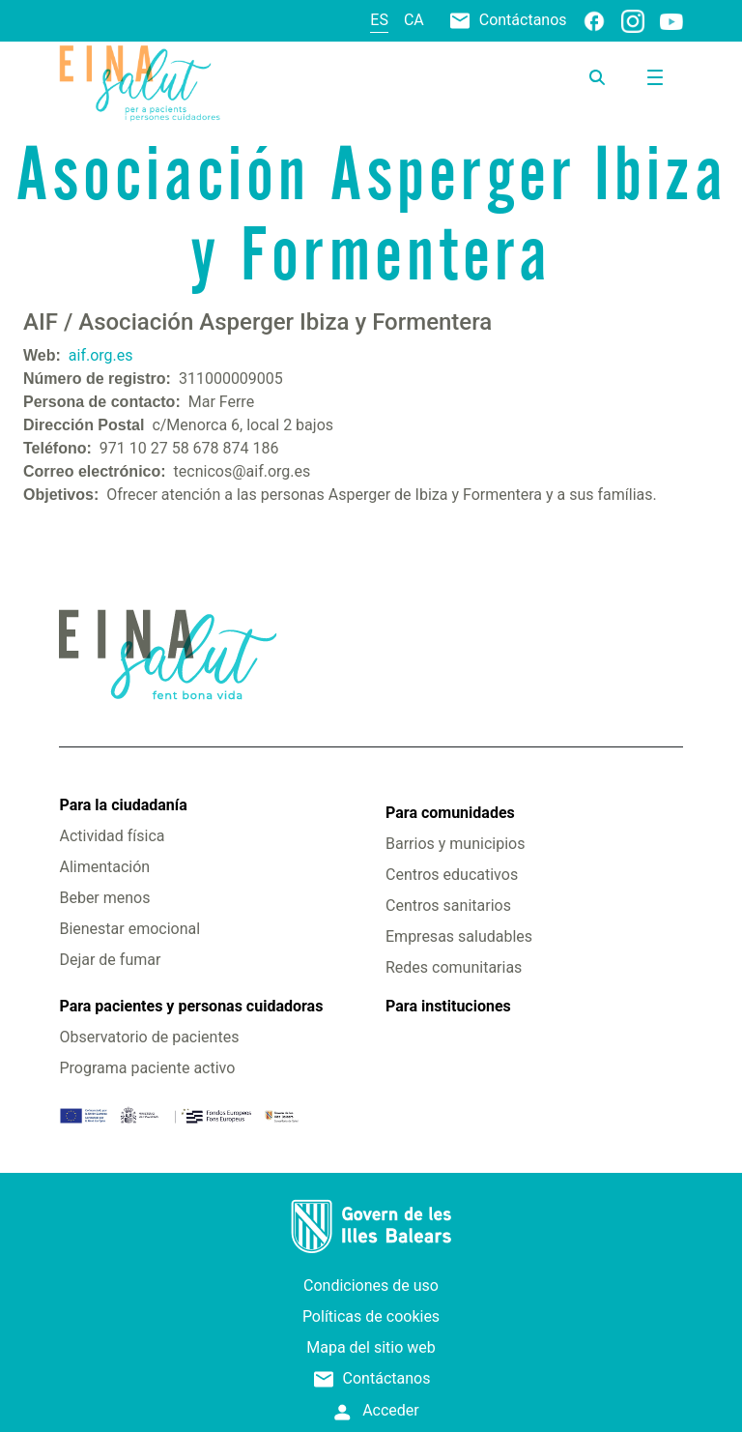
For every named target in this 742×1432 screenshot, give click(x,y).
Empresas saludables (458, 936)
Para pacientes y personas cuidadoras (191, 1006)
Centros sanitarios (448, 905)
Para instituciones (448, 1006)
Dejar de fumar (109, 959)
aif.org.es (101, 355)
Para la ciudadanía (122, 805)
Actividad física (111, 836)
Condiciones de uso (371, 1285)
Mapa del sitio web (371, 1347)
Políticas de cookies (371, 1316)
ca (414, 20)
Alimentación (104, 867)
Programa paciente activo (147, 1068)
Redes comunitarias (453, 967)
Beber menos (104, 898)
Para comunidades (450, 813)
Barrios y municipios (455, 843)
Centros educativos (451, 874)
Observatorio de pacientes (149, 1037)
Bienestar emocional (129, 929)
